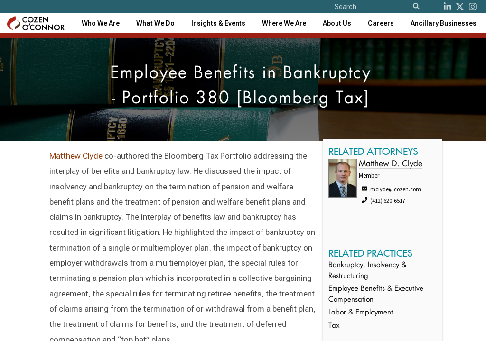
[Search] (416, 6)
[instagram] (473, 6)
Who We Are (101, 23)
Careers (381, 23)
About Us (337, 23)
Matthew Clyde (76, 156)
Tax (333, 326)
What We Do (155, 23)
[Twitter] (460, 6)
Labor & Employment (360, 312)
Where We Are (284, 23)
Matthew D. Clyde (390, 164)
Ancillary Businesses (444, 23)
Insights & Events (218, 23)
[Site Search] (380, 6)
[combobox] (218, 23)
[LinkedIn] (447, 6)
